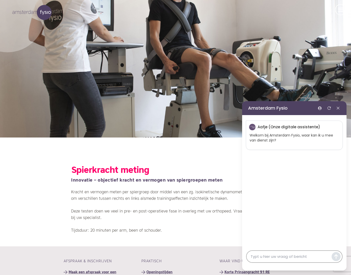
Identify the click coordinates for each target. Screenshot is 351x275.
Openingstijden (159, 272)
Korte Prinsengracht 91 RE (247, 272)
